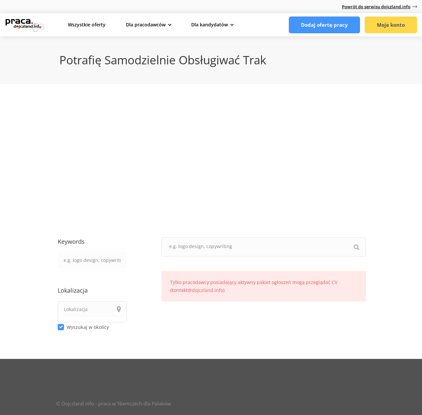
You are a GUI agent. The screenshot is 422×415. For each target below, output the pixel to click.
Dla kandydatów (209, 24)
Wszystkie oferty (87, 24)
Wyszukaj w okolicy (88, 327)
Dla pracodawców (146, 24)
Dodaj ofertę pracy (324, 24)
